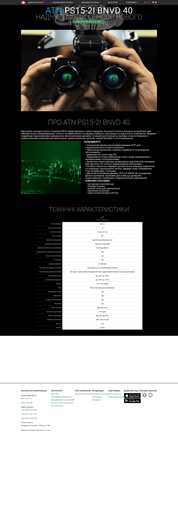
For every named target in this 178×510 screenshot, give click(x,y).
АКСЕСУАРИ (113, 2)
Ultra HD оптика (57, 406)
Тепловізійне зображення (61, 397)
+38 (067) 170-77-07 (29, 414)
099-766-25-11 (26, 398)
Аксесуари (96, 400)
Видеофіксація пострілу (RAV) (63, 400)
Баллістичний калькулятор (62, 403)
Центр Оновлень (115, 394)
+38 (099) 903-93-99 (29, 410)
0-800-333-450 (26, 403)
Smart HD (54, 394)
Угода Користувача (116, 397)
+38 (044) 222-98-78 (29, 418)
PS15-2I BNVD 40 (102, 220)
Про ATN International (83, 394)
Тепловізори (97, 397)
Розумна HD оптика (100, 394)
